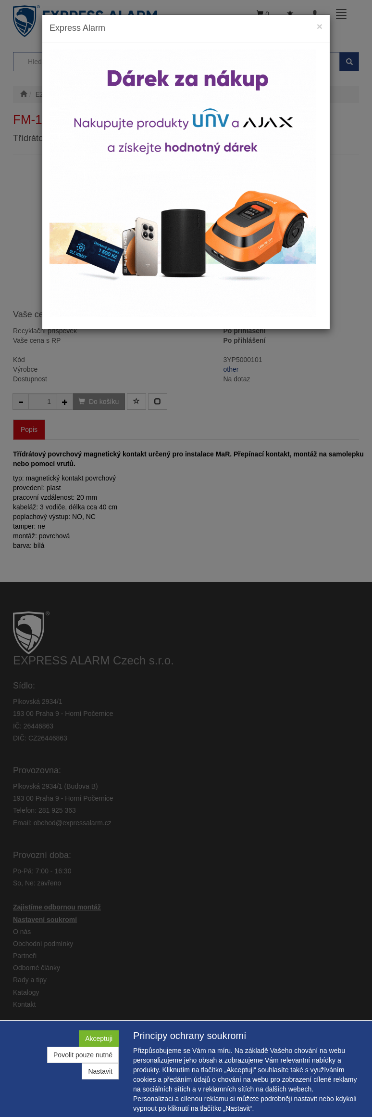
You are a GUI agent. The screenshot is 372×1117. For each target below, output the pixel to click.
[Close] (319, 26)
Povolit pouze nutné (82, 1055)
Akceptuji (98, 1038)
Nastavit (100, 1071)
